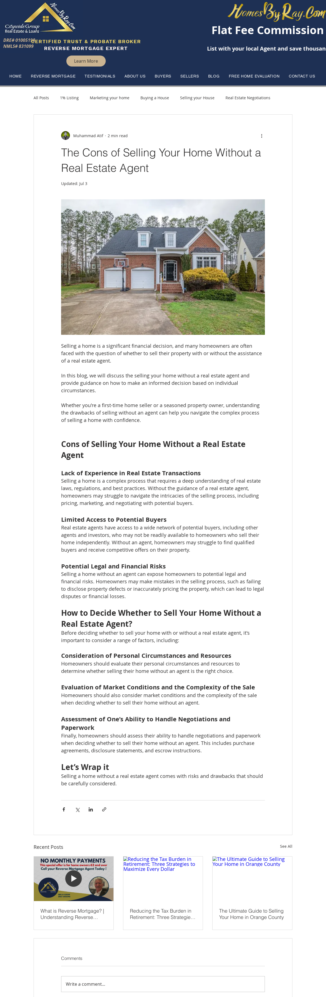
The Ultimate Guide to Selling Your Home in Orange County (251, 914)
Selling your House (197, 97)
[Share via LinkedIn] (90, 809)
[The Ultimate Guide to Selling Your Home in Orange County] (252, 879)
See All (286, 846)
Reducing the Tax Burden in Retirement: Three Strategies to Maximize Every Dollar (161, 914)
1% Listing (69, 97)
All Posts (41, 97)
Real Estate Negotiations (248, 97)
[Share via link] (104, 809)
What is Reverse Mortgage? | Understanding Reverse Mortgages (72, 914)
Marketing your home (109, 97)
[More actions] (261, 135)
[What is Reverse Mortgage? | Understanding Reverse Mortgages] (73, 879)
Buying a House (154, 97)
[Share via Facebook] (63, 809)
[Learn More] (86, 61)
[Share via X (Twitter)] (77, 809)
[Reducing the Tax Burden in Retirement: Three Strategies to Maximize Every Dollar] (163, 879)
